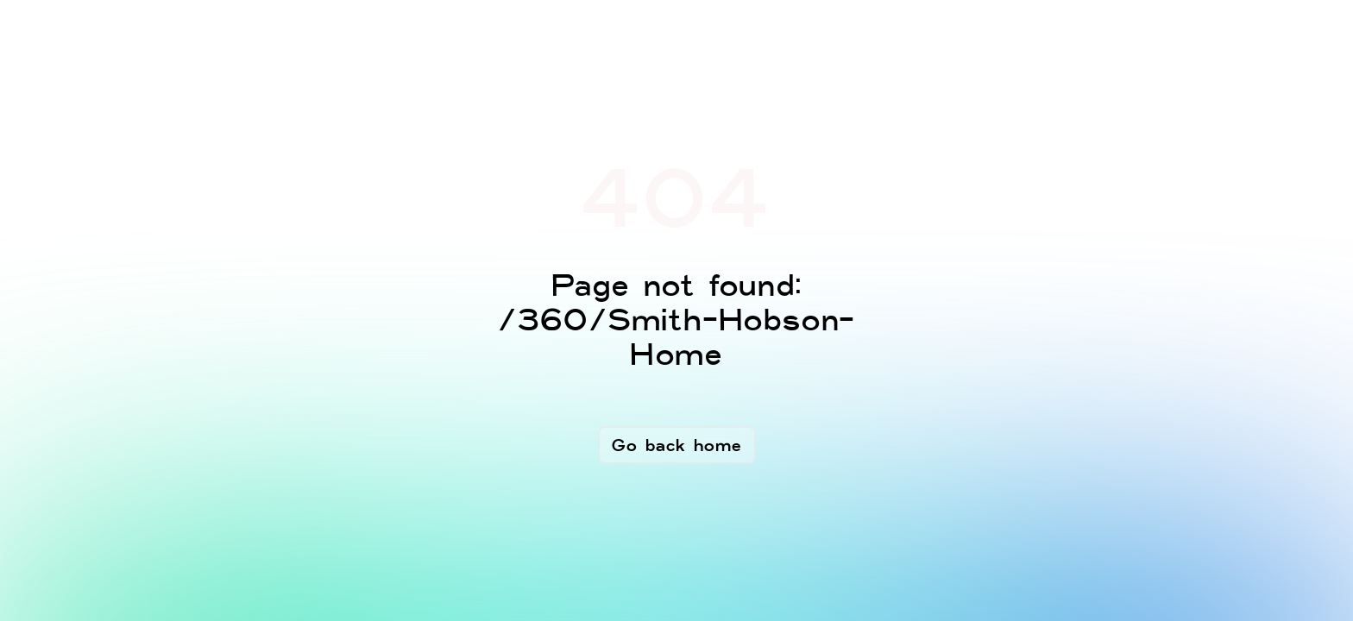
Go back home (677, 445)
